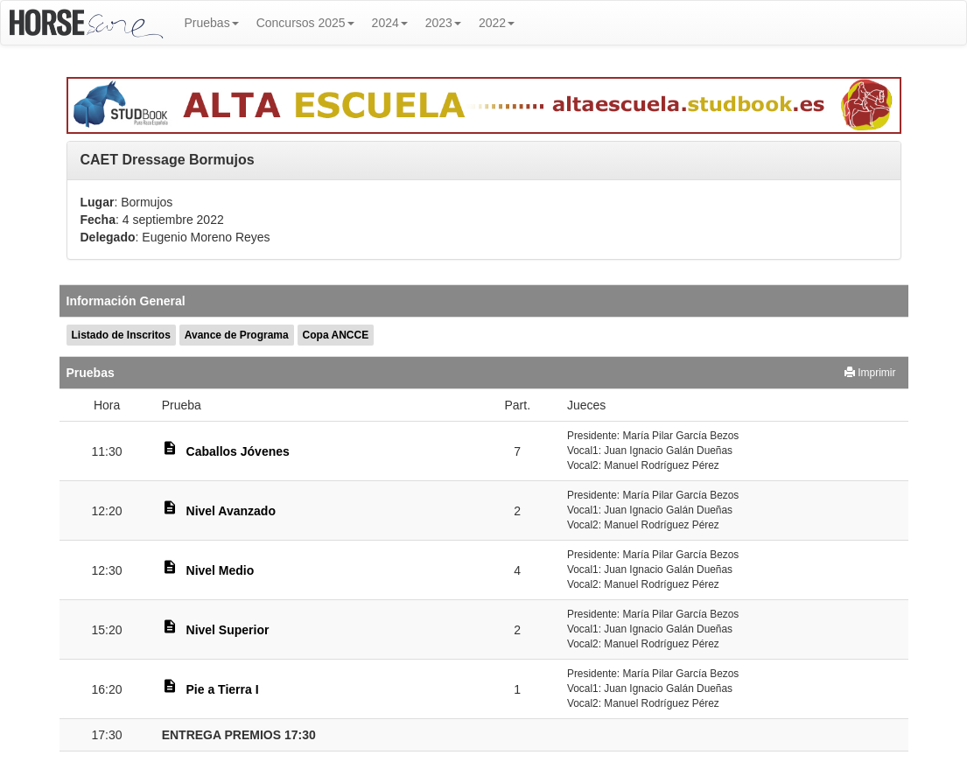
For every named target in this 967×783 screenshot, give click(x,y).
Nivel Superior (228, 630)
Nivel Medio (220, 570)
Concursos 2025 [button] (305, 23)
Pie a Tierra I (222, 689)
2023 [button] (443, 23)
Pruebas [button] (212, 23)
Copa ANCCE (336, 335)
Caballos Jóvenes (238, 451)
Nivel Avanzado (231, 511)
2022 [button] (497, 23)
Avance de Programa (237, 335)
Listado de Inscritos (121, 335)
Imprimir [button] (870, 373)
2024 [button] (390, 23)
